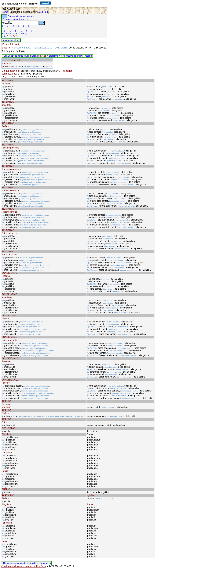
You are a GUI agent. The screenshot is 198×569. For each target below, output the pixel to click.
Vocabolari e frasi (11, 40)
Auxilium (44, 12)
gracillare (33, 563)
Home (5, 12)
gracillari (33, 56)
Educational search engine (24, 12)
